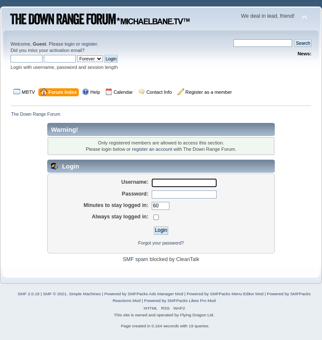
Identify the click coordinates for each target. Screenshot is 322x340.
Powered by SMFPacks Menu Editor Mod (225, 293)
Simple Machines (85, 293)
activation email (65, 50)
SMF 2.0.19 (29, 293)
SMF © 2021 (55, 293)
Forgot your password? (161, 242)
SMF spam (135, 259)
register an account (152, 149)
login (69, 43)
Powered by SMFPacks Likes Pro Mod (180, 300)
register (89, 43)
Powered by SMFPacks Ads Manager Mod (143, 293)
